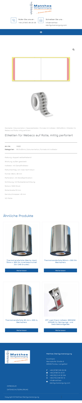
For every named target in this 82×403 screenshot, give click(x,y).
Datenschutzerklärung (17, 391)
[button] (41, 32)
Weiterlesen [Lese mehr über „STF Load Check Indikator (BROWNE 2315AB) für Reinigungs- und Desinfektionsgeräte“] (60, 330)
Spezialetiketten (32, 128)
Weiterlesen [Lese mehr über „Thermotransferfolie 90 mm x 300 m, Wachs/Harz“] (21, 330)
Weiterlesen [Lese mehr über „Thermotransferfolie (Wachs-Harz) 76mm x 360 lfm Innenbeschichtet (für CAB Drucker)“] (21, 270)
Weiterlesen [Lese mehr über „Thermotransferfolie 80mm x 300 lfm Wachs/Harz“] (60, 270)
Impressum (12, 387)
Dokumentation (19, 128)
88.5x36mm (61, 128)
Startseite (8, 128)
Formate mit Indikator (48, 128)
